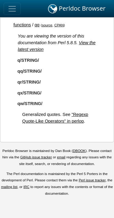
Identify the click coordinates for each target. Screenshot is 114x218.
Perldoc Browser (76, 8)
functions (22, 24)
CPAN (59, 25)
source (47, 25)
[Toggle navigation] (12, 9)
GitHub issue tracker (36, 157)
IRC (26, 187)
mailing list (9, 187)
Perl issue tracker (92, 180)
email (61, 157)
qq (37, 24)
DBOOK (79, 151)
